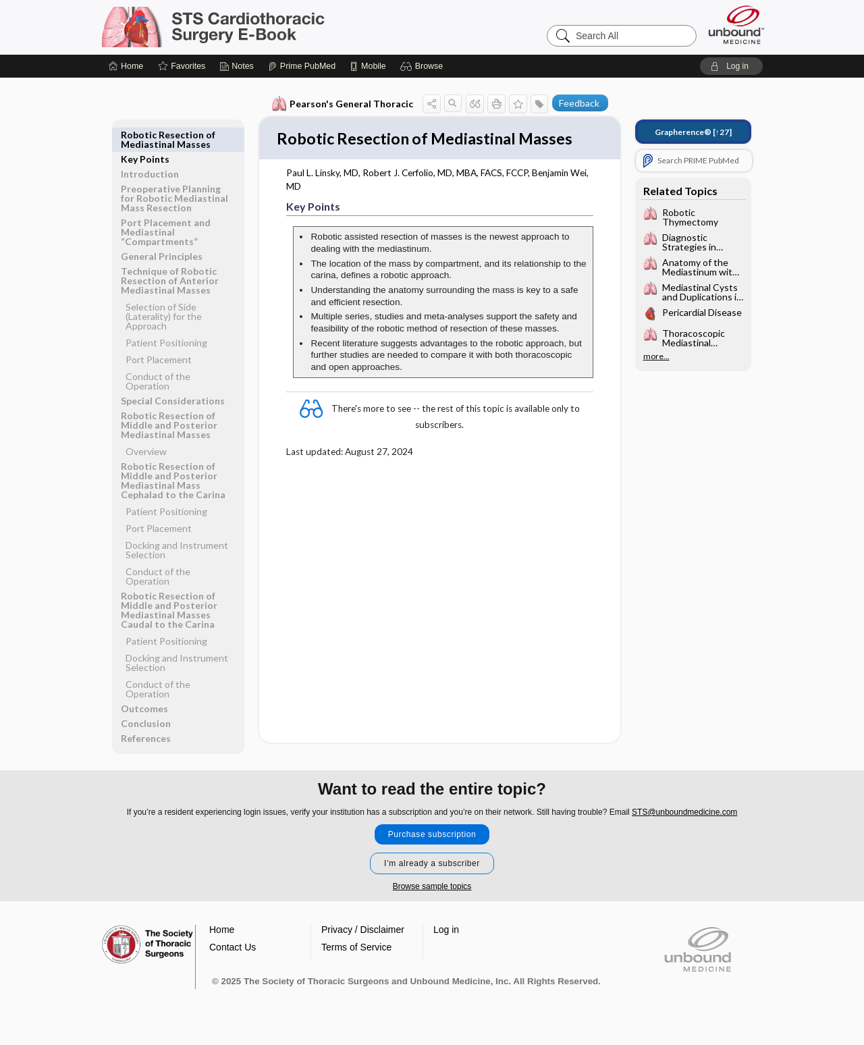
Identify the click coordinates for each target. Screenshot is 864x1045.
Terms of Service (356, 959)
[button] (423, 66)
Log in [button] (446, 941)
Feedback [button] (579, 103)
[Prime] (301, 66)
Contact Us (232, 959)
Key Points (145, 134)
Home (221, 941)
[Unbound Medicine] (736, 24)
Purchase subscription (432, 846)
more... (656, 356)
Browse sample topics (432, 898)
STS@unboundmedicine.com (684, 824)
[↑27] (693, 132)
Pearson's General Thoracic (342, 104)
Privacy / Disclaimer (362, 941)
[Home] (126, 66)
